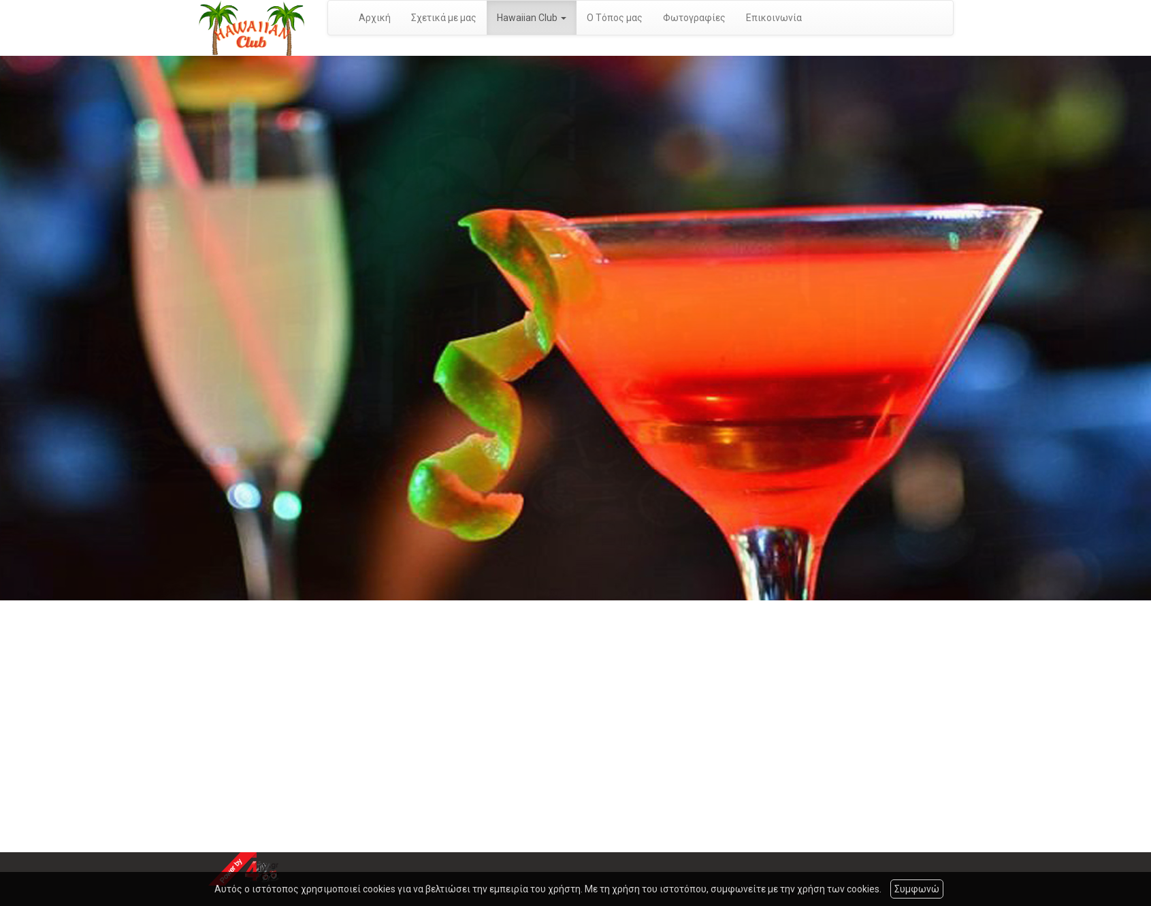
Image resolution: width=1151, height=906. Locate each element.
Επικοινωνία (774, 17)
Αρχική (375, 17)
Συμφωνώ (916, 889)
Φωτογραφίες (694, 17)
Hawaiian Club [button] (531, 17)
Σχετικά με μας (443, 17)
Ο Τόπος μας (615, 17)
